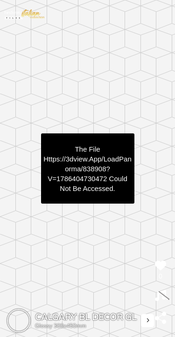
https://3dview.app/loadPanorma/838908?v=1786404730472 (87, 169)
